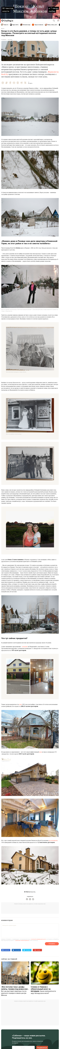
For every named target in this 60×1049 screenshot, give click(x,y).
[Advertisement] (30, 908)
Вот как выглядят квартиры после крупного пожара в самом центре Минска (14, 991)
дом (20, 704)
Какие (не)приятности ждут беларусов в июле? (43, 990)
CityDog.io (3, 39)
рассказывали (53, 840)
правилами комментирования (22, 940)
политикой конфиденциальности (38, 939)
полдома (25, 646)
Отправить (52, 944)
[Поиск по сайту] (54, 21)
